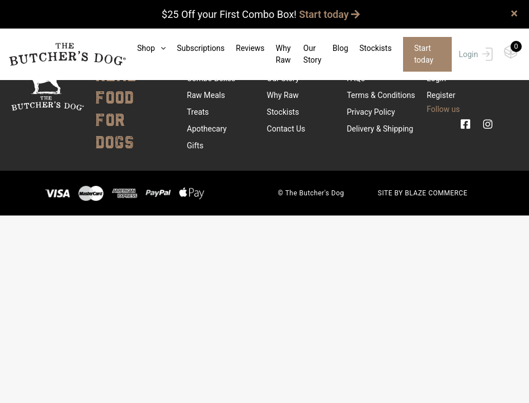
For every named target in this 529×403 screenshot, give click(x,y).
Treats (198, 111)
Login (475, 54)
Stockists (375, 48)
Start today (329, 14)
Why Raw (283, 54)
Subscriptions (200, 48)
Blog (340, 48)
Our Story (312, 54)
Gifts (195, 145)
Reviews (250, 48)
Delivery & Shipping (380, 128)
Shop (151, 48)
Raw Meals (206, 95)
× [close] (514, 13)
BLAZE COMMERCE (436, 193)
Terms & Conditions (381, 95)
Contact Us (286, 128)
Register (441, 95)
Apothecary (207, 128)
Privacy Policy (371, 111)
